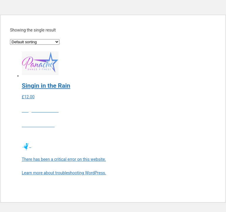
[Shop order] (34, 42)
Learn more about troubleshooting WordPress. (64, 172)
